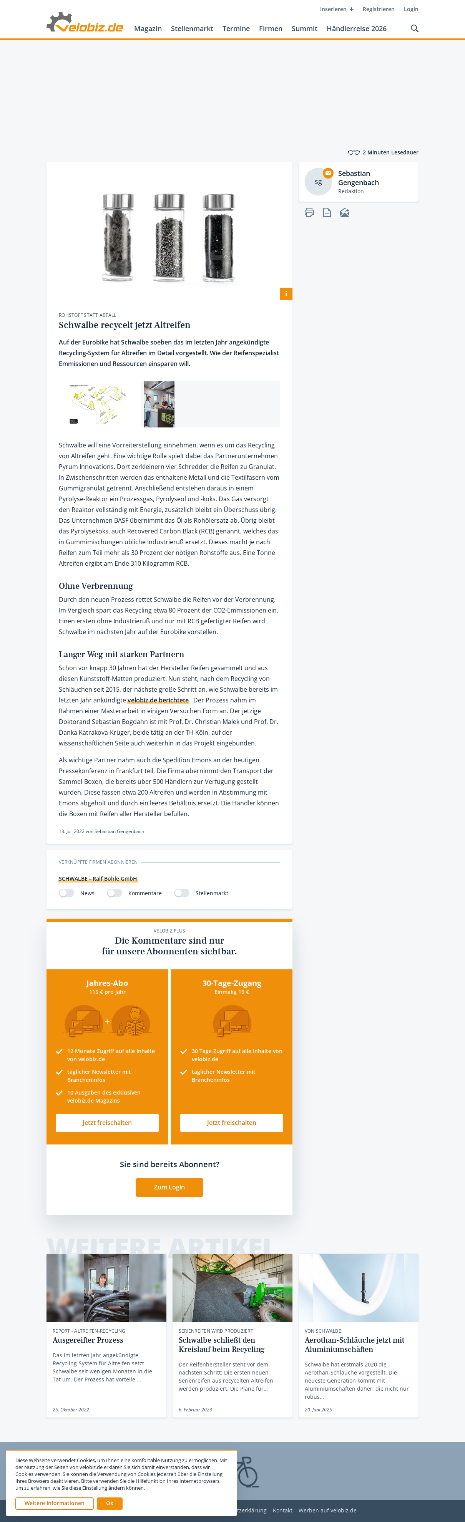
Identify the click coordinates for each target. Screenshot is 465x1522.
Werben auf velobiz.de (328, 1510)
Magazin (148, 28)
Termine (236, 28)
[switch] (66, 893)
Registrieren (379, 9)
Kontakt (282, 1510)
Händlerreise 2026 (357, 28)
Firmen (270, 28)
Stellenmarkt (192, 28)
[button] (110, 1503)
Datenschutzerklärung (238, 1510)
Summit (304, 28)
